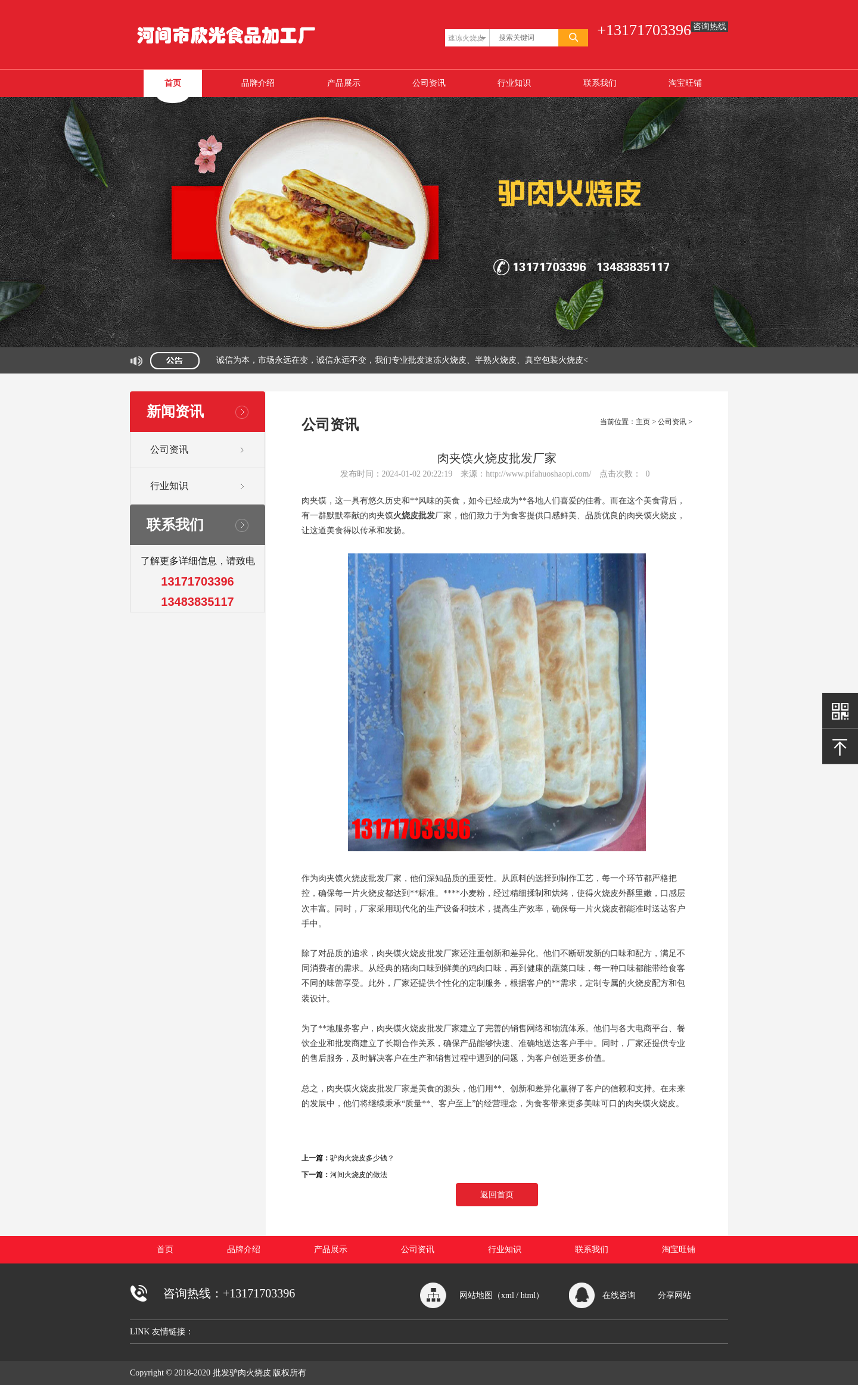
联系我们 (600, 83)
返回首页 (497, 1194)
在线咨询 (619, 1295)
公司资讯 (429, 83)
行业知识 (514, 83)
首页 (172, 83)
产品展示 (343, 83)
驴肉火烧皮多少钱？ (362, 1158)
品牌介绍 (258, 83)
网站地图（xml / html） (501, 1295)
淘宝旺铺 (685, 83)
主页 (643, 422)
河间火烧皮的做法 (358, 1175)
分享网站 (674, 1295)
